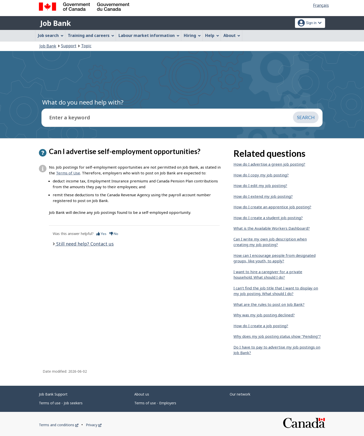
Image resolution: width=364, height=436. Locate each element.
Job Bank (55, 23)
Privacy (93, 424)
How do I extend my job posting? (263, 196)
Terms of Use (68, 172)
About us (141, 394)
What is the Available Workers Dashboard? (271, 228)
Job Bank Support (53, 394)
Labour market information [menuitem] (148, 35)
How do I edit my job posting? (260, 185)
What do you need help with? (83, 102)
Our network (240, 394)
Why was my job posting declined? (264, 314)
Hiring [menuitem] (192, 35)
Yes (101, 233)
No (113, 233)
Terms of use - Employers (155, 403)
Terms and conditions (58, 424)
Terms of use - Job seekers (61, 403)
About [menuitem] (231, 35)
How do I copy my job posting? (261, 174)
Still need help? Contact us (84, 244)
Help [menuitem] (212, 35)
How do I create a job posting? (260, 325)
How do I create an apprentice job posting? (272, 206)
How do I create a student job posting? (268, 217)
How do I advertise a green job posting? (269, 164)
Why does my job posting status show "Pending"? (277, 336)
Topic (86, 46)
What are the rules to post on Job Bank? (269, 304)
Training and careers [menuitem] (91, 35)
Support (68, 46)
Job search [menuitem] (51, 35)
